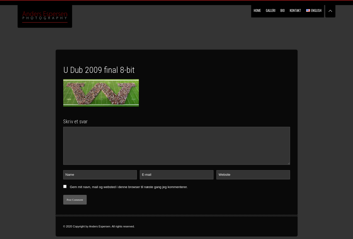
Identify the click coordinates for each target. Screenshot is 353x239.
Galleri (270, 10)
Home (257, 10)
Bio (282, 10)
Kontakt (295, 10)
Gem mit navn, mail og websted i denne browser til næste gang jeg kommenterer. (129, 187)
